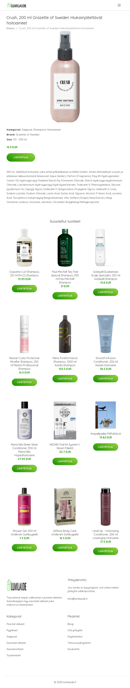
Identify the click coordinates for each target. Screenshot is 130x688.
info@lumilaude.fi (78, 598)
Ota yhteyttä (75, 630)
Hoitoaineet (54, 129)
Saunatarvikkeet (16, 642)
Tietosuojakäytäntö (79, 642)
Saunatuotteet (15, 649)
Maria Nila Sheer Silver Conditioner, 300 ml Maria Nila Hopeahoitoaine (24, 450)
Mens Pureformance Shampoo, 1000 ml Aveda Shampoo (65, 361)
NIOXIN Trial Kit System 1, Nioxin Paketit (65, 446)
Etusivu (11, 28)
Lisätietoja (21, 157)
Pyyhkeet (12, 630)
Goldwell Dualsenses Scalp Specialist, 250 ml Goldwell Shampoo (105, 275)
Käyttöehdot (75, 636)
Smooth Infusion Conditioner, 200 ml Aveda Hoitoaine (106, 361)
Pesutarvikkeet (15, 624)
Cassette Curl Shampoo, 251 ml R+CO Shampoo (24, 273)
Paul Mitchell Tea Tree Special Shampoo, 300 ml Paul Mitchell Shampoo (65, 277)
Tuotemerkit (14, 655)
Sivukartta (73, 649)
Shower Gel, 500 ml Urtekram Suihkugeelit (24, 532)
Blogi (71, 624)
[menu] (119, 5)
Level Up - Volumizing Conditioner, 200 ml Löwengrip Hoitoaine (106, 534)
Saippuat (27, 129)
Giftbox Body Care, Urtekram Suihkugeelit (65, 532)
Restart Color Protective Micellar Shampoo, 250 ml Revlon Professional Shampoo (24, 363)
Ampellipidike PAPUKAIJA (106, 433)
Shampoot (39, 129)
